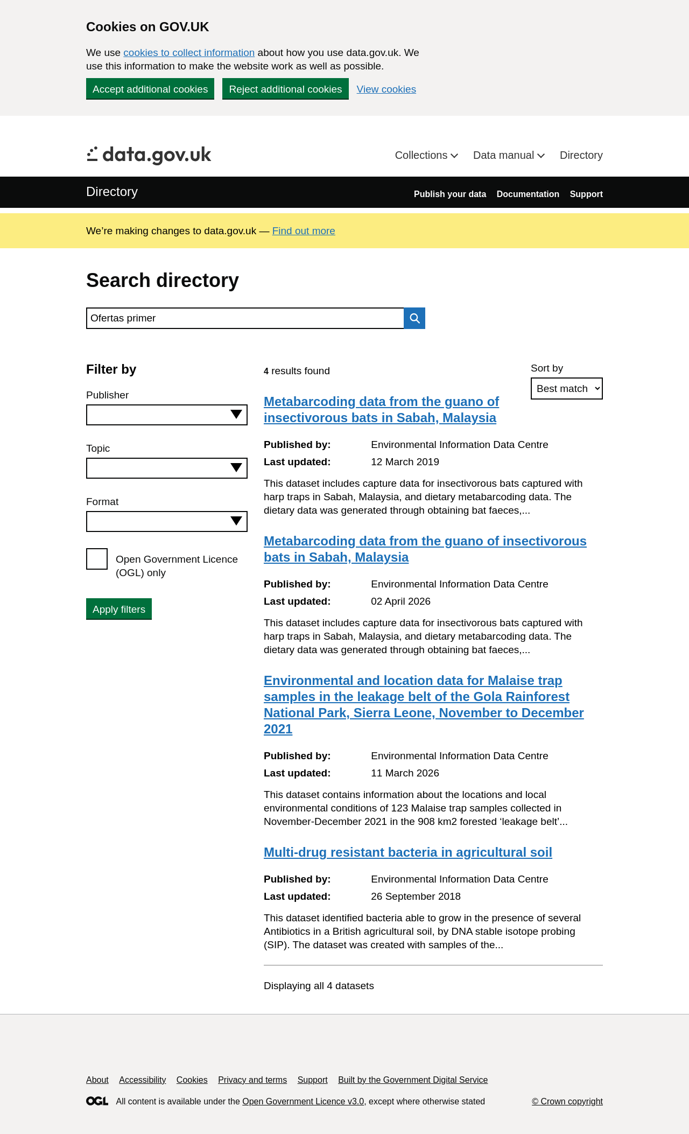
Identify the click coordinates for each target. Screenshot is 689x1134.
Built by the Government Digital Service (413, 1079)
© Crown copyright (567, 1101)
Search (412, 318)
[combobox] (167, 414)
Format (102, 501)
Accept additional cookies (150, 89)
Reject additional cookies (285, 89)
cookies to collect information (189, 52)
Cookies (192, 1079)
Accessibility (142, 1079)
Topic (98, 448)
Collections (423, 155)
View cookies (387, 89)
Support (586, 194)
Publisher (107, 395)
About (97, 1079)
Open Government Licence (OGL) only (177, 566)
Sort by (547, 368)
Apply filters (119, 609)
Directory (581, 155)
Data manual (505, 155)
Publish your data (450, 194)
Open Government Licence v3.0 (303, 1101)
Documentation (528, 194)
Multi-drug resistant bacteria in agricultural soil (408, 852)
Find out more (303, 230)
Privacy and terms (252, 1079)
